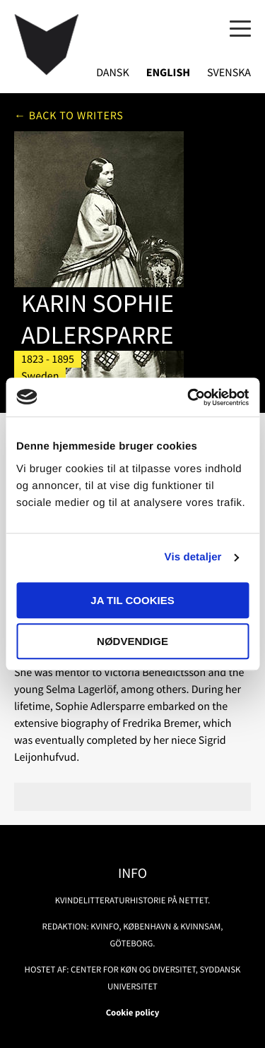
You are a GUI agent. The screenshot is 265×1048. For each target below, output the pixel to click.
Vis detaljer (193, 557)
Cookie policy (133, 1012)
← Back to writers (69, 116)
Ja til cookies (132, 600)
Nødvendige (132, 641)
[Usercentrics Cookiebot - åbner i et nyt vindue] (189, 397)
